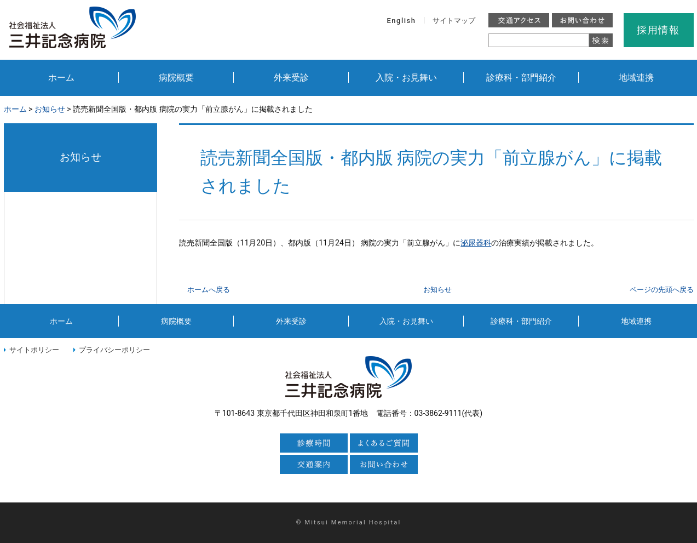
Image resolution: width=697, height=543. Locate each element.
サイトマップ (454, 20)
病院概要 (176, 77)
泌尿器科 (475, 242)
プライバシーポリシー (114, 350)
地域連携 (636, 77)
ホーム (61, 77)
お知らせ (49, 109)
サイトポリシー (34, 350)
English (401, 20)
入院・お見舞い (406, 77)
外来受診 (291, 77)
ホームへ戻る (208, 289)
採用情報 (658, 30)
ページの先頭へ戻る (662, 289)
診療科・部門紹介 (521, 77)
